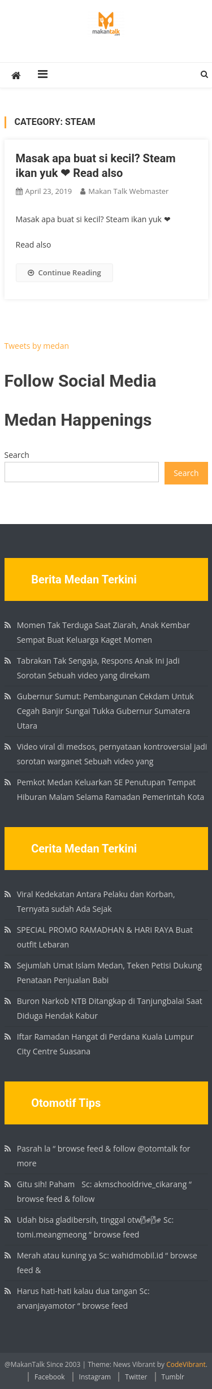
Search (17, 454)
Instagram (95, 1377)
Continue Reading (64, 272)
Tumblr (173, 1377)
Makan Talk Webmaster (128, 191)
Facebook (49, 1377)
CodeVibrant (186, 1364)
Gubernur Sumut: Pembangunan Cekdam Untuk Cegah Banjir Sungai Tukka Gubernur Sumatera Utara (105, 711)
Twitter (136, 1377)
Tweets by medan (37, 345)
